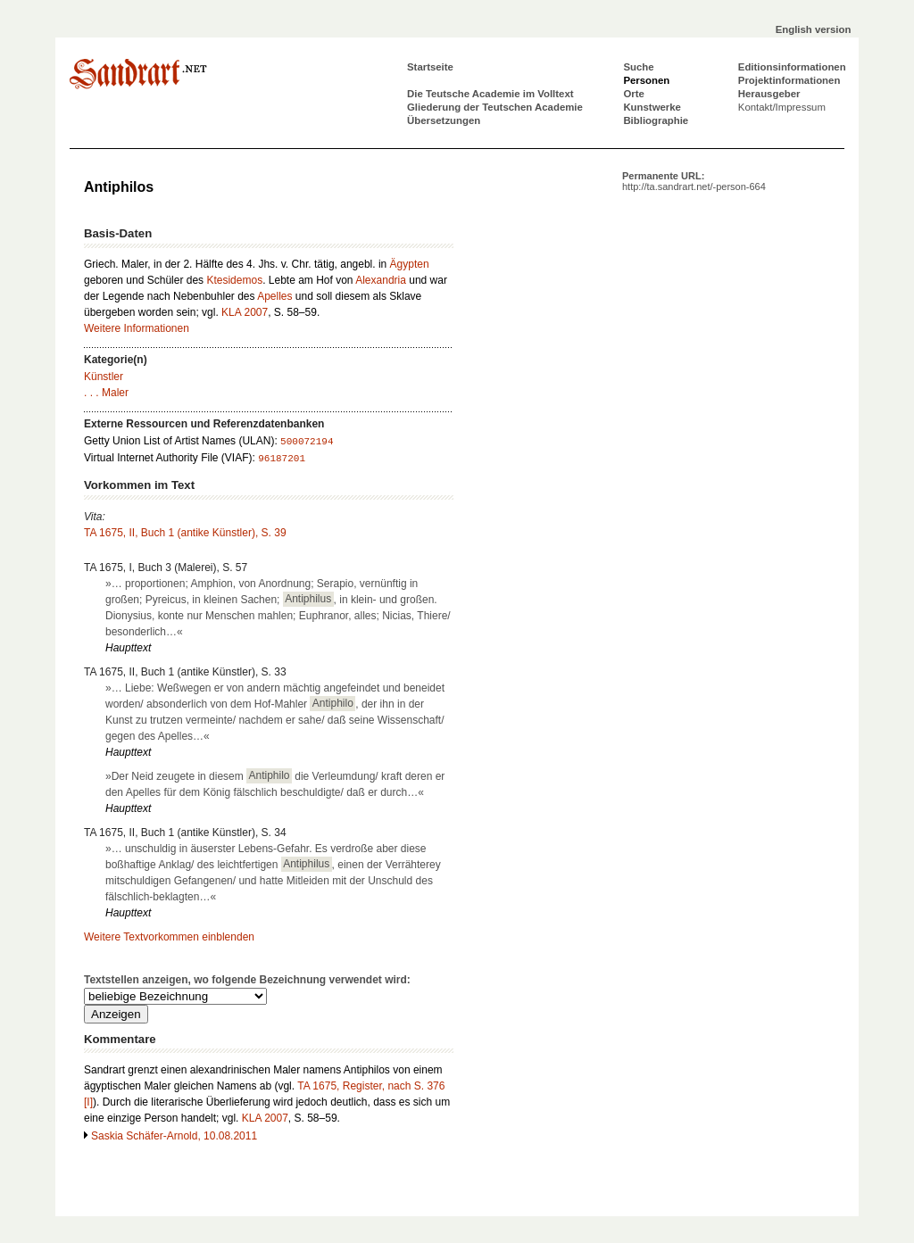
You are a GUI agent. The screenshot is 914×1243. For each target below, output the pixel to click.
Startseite (430, 67)
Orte (633, 93)
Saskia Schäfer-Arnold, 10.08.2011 (174, 1136)
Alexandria (380, 280)
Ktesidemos (234, 280)
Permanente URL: (694, 181)
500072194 (306, 441)
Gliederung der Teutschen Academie (495, 107)
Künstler (103, 376)
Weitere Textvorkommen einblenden (169, 937)
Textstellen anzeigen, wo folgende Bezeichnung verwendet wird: (247, 980)
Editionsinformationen (792, 67)
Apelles (274, 296)
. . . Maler (106, 392)
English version (814, 29)
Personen (646, 80)
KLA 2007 (244, 312)
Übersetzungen (443, 120)
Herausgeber (769, 93)
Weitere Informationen (136, 328)
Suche (638, 67)
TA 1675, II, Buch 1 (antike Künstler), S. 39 (185, 532)
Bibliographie (655, 120)
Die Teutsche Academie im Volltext (490, 93)
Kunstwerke (652, 107)
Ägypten (409, 264)
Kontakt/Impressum (782, 107)
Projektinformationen (789, 80)
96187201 (281, 458)
